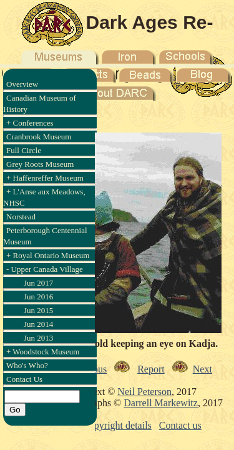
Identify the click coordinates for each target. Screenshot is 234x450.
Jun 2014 (38, 324)
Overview (22, 84)
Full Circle (23, 150)
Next (202, 369)
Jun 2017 (38, 283)
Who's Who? (27, 365)
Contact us (180, 425)
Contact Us (24, 379)
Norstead (21, 216)
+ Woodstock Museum (42, 351)
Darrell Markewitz (161, 403)
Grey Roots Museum (40, 164)
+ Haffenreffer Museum (45, 177)
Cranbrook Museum (38, 136)
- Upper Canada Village (44, 269)
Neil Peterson (144, 391)
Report (151, 369)
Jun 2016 (38, 296)
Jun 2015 (38, 310)
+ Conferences (30, 123)
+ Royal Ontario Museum (47, 255)
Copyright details (117, 425)
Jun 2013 (38, 337)
